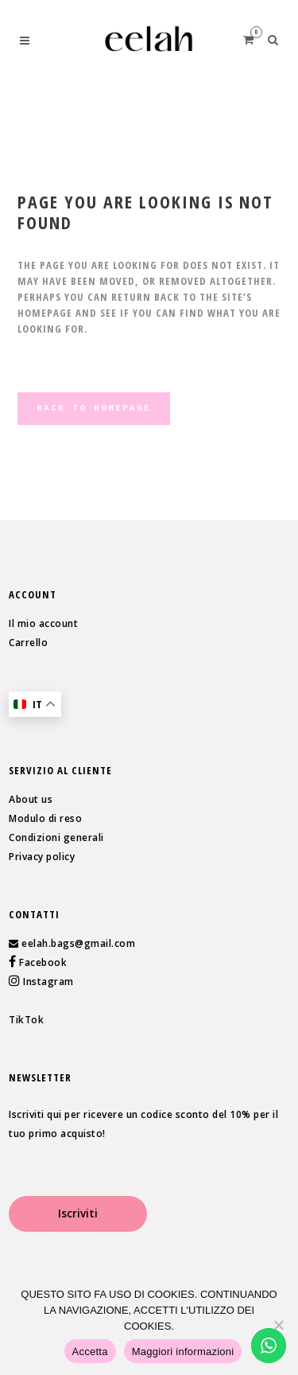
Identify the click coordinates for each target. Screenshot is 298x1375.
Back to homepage (94, 408)
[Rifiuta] (278, 1325)
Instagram (47, 981)
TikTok (26, 1019)
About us (30, 799)
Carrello (28, 642)
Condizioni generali (56, 837)
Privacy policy (42, 856)
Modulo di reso (45, 818)
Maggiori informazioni (183, 1351)
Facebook (42, 962)
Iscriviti (78, 1213)
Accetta (90, 1351)
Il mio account (43, 623)
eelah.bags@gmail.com (78, 943)
